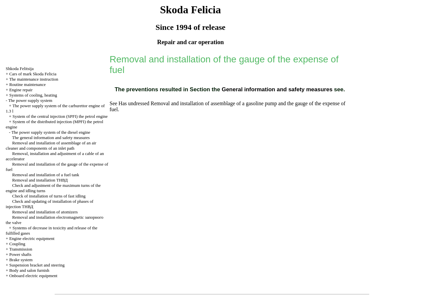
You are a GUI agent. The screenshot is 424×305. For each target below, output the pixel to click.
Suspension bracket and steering (37, 265)
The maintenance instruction (33, 79)
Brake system (20, 259)
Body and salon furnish (29, 270)
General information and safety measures (276, 89)
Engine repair (20, 89)
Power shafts (20, 254)
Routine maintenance (27, 84)
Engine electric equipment (31, 238)
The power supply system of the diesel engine (50, 132)
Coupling (17, 243)
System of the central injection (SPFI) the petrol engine (60, 116)
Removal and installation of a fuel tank (45, 174)
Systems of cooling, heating (33, 95)
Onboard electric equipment (33, 275)
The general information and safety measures (51, 137)
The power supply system (30, 100)
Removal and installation (40, 180)
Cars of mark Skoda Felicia (32, 73)
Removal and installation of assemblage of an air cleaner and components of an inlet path (51, 145)
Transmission (20, 249)
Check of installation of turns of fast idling (48, 195)
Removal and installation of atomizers (45, 211)
